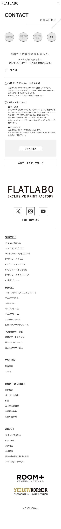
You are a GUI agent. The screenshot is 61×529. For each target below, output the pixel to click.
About (9, 429)
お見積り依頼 (11, 411)
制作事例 (9, 366)
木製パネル (10, 303)
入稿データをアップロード (30, 163)
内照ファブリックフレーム (17, 324)
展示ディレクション (14, 342)
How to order (15, 384)
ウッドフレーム (12, 308)
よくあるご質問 (12, 405)
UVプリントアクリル (14, 259)
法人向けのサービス (14, 347)
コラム (8, 371)
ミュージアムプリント (14, 248)
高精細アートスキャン (15, 337)
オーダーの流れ (12, 395)
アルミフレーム (12, 313)
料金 (7, 400)
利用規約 (9, 390)
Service (10, 237)
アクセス (9, 445)
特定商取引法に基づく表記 (17, 456)
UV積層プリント (12, 280)
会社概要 (9, 451)
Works (10, 360)
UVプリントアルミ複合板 (16, 269)
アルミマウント (12, 298)
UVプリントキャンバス (15, 264)
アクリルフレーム (13, 319)
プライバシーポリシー (15, 461)
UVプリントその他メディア (17, 274)
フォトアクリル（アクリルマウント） (20, 292)
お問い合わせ (11, 416)
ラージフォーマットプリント (18, 253)
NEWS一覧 (9, 440)
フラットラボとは (13, 435)
